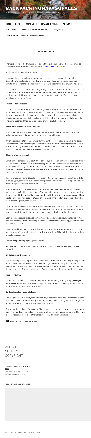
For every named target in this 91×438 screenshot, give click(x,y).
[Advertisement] (48, 404)
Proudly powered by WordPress (29, 432)
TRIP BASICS (31, 24)
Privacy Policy (57, 30)
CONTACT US (11, 30)
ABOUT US (67, 24)
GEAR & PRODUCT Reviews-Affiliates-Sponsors (25, 36)
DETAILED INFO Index (49, 24)
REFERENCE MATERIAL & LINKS (34, 30)
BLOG (18, 24)
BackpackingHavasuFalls (41, 8)
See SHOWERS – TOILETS (56, 67)
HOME (8, 24)
